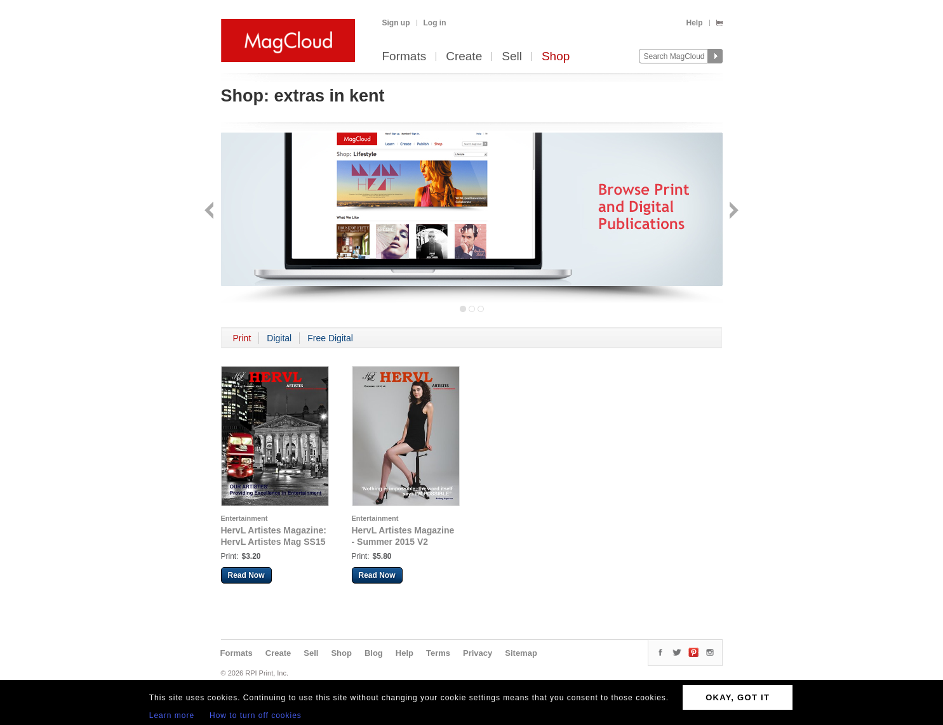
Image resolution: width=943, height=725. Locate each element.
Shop (556, 57)
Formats (404, 57)
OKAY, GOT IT (738, 697)
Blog (373, 653)
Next (732, 211)
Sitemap (521, 653)
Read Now (246, 575)
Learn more (171, 715)
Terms (438, 653)
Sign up (396, 22)
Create (464, 57)
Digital (279, 338)
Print (242, 338)
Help (694, 22)
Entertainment (244, 518)
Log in (435, 22)
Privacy (477, 653)
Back (210, 211)
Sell (512, 57)
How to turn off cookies (256, 715)
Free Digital (330, 338)
